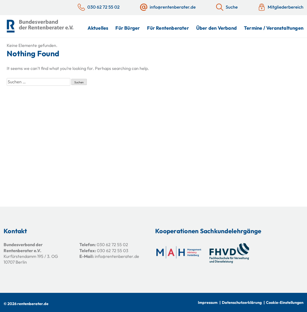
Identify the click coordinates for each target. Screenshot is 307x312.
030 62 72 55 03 (112, 250)
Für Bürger (127, 28)
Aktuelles (98, 28)
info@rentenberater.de (117, 256)
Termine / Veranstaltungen (273, 28)
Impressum (208, 302)
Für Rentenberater (168, 28)
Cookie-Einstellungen (284, 302)
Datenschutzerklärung (242, 302)
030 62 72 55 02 (112, 244)
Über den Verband (216, 28)
